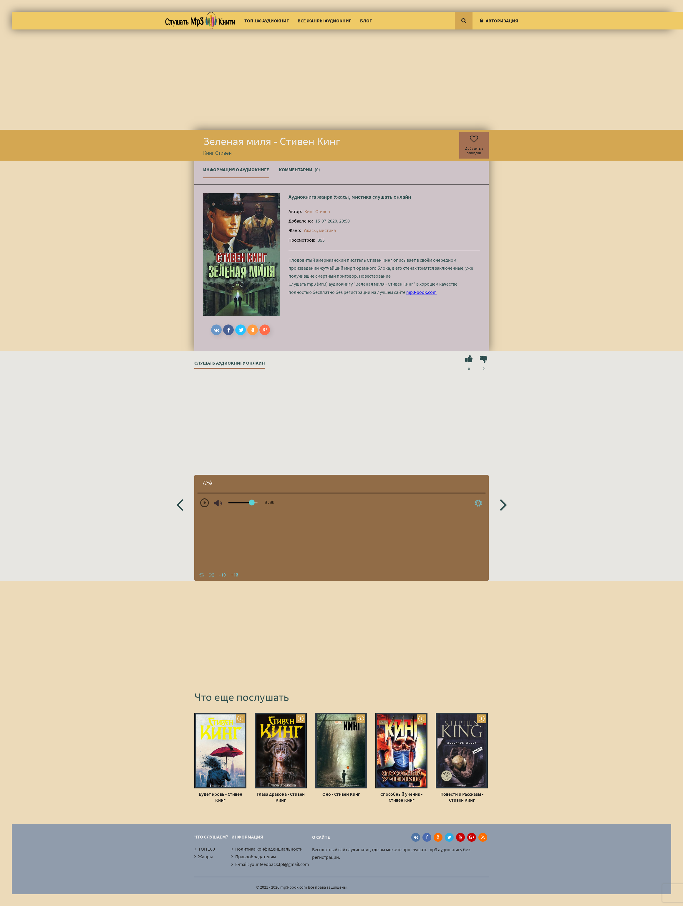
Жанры (205, 856)
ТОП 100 (206, 849)
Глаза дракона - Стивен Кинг (281, 797)
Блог (366, 21)
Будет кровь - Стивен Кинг (220, 797)
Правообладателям (255, 856)
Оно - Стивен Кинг (341, 794)
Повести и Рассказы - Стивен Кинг (461, 797)
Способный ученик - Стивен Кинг (401, 797)
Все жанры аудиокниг (324, 21)
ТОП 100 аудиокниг (266, 21)
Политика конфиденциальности (269, 849)
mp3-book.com (421, 292)
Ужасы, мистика (352, 196)
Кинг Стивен (317, 211)
